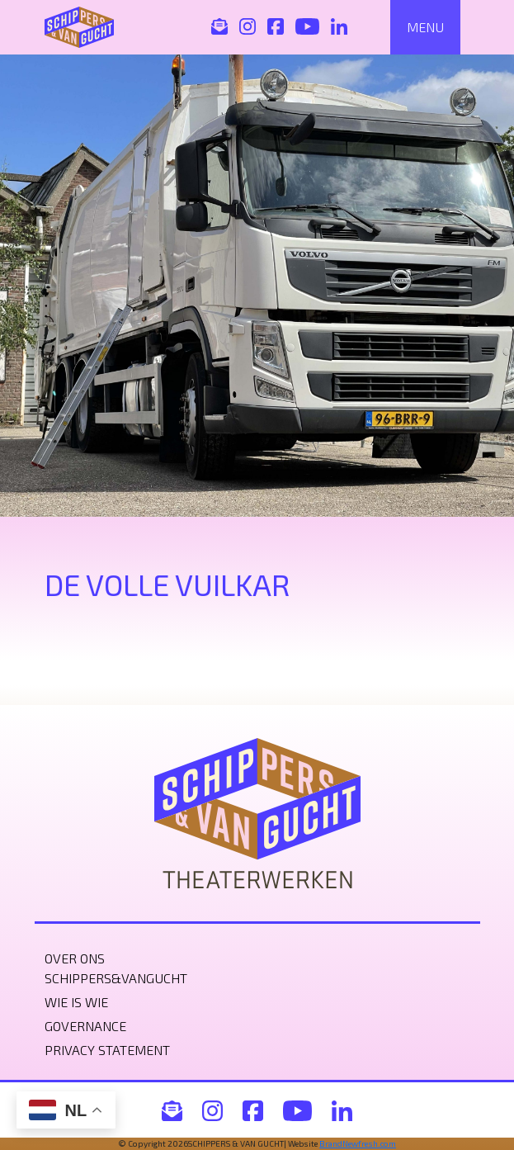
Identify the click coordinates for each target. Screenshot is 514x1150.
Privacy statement (107, 1050)
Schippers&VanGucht (116, 978)
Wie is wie (76, 1002)
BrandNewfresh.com (357, 1143)
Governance (85, 1026)
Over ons (75, 958)
